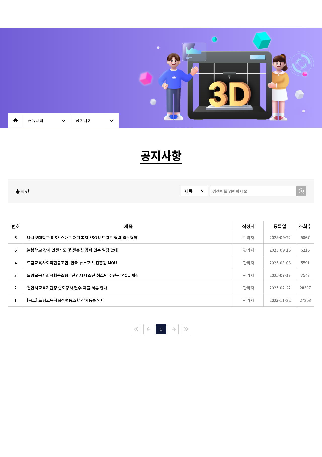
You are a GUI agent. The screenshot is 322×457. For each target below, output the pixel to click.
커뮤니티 (47, 120)
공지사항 (95, 120)
